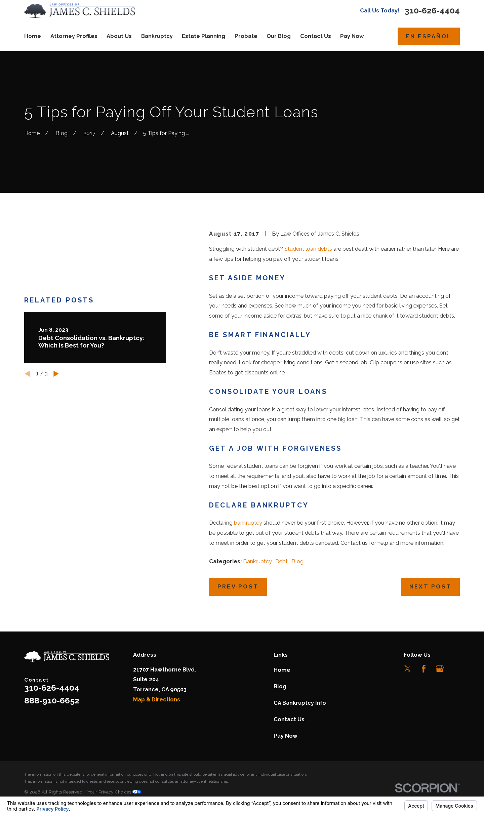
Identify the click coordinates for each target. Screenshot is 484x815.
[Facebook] (424, 669)
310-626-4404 (432, 11)
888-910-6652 (51, 700)
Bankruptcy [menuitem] (157, 36)
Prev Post (238, 586)
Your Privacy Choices (114, 791)
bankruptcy (248, 523)
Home (282, 670)
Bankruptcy (257, 561)
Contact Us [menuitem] (315, 36)
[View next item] (56, 340)
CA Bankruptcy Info (300, 703)
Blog (297, 561)
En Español (428, 36)
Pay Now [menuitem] (352, 36)
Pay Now (285, 736)
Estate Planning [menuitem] (203, 36)
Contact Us (289, 719)
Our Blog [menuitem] (279, 36)
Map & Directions (156, 699)
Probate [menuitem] (246, 36)
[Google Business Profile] (440, 669)
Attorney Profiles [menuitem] (73, 36)
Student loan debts (308, 249)
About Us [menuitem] (119, 36)
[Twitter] (407, 669)
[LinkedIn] (456, 669)
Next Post (430, 586)
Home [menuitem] (32, 36)
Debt (281, 561)
